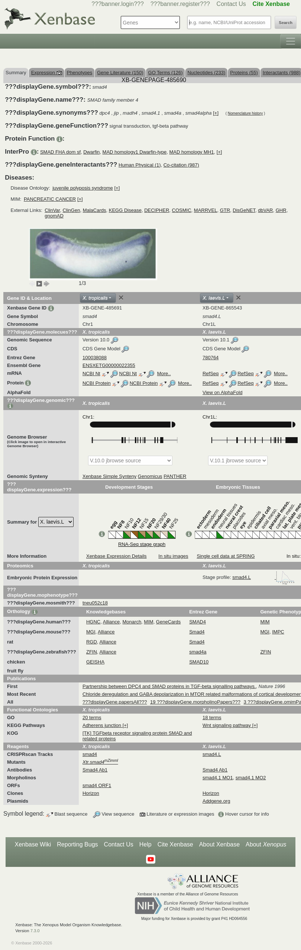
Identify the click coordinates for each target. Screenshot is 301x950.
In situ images (173, 556)
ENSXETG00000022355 (108, 365)
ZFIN (91, 652)
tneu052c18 (95, 603)
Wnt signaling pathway (227, 725)
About (266, 844)
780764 (211, 357)
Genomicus (150, 476)
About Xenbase (219, 844)
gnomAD (54, 216)
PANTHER (175, 476)
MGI (91, 632)
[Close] (121, 297)
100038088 (94, 357)
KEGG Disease (125, 210)
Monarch (132, 622)
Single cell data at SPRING (226, 556)
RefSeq (211, 373)
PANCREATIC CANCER (50, 199)
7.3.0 (35, 930)
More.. (164, 373)
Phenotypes (80, 72)
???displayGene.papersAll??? (114, 702)
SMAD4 (197, 622)
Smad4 (196, 632)
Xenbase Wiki (32, 844)
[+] (216, 113)
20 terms (91, 717)
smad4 (89, 754)
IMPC (278, 632)
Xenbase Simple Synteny (109, 476)
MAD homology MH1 (191, 152)
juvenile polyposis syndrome (82, 188)
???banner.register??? (180, 4)
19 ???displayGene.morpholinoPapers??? (195, 702)
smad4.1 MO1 (218, 777)
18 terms (212, 717)
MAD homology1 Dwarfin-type (135, 152)
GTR (225, 210)
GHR (281, 210)
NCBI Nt (91, 373)
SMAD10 (198, 662)
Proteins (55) (244, 72)
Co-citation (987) (181, 165)
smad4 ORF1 (96, 785)
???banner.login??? (117, 4)
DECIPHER (156, 210)
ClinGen (71, 210)
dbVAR (265, 210)
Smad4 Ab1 (94, 770)
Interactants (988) (282, 72)
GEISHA (95, 662)
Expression (46, 72)
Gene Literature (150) (120, 72)
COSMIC (181, 210)
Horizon (90, 793)
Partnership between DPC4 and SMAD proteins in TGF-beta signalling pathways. (169, 686)
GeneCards (168, 622)
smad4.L (263, 577)
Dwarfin (91, 152)
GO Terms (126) (165, 72)
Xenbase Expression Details (116, 556)
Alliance (111, 622)
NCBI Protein (96, 383)
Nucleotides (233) (206, 72)
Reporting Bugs (77, 844)
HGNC (93, 622)
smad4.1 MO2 (251, 777)
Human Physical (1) (140, 165)
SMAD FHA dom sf (60, 152)
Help (145, 844)
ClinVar (52, 210)
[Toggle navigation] (290, 41)
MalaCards (94, 210)
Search (285, 22)
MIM (148, 622)
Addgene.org (216, 801)
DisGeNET (244, 210)
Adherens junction (102, 725)
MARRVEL (205, 210)
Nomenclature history (245, 113)
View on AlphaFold (222, 392)
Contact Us (231, 4)
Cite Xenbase (175, 844)
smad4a (197, 652)
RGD (91, 642)
